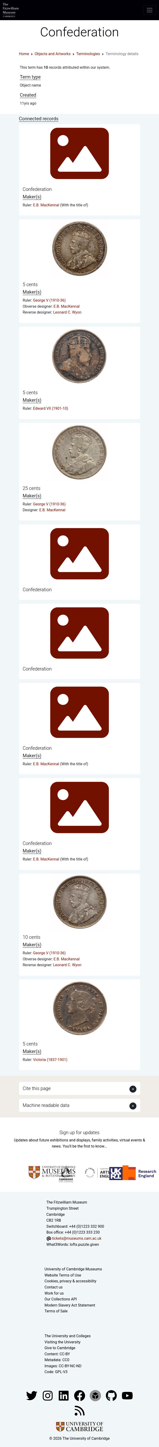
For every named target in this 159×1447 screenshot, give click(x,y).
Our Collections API (61, 1299)
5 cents (30, 284)
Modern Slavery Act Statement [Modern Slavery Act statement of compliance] (70, 1305)
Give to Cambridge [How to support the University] (60, 1348)
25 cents (31, 488)
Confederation (37, 189)
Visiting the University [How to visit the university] (63, 1342)
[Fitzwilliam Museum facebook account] (64, 1395)
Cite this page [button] (37, 1088)
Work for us (54, 1293)
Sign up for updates (79, 1132)
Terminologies (88, 54)
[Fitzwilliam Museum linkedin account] (80, 1395)
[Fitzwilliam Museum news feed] (79, 1410)
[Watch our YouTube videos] (127, 1395)
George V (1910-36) (49, 300)
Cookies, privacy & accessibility (71, 1281)
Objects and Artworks (53, 54)
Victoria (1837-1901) (50, 1059)
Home (24, 54)
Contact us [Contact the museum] (54, 1287)
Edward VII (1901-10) (50, 408)
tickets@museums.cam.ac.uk (76, 1238)
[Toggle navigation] (149, 10)
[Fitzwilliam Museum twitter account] (32, 1395)
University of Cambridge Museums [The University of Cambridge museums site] (73, 1269)
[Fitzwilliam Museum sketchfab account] (96, 1395)
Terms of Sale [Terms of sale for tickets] (56, 1311)
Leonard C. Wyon (67, 312)
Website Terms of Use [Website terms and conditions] (63, 1275)
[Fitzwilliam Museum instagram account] (48, 1395)
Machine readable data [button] (46, 1105)
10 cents (31, 937)
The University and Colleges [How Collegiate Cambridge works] (68, 1336)
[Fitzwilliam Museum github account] (112, 1395)
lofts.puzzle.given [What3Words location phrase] (84, 1244)
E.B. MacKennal (46, 205)
